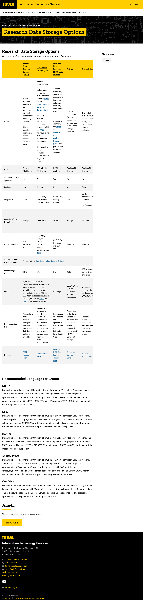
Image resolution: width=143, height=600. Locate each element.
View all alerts (12, 522)
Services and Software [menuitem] (12, 12)
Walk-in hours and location (15, 559)
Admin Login (11, 587)
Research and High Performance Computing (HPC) (25, 25)
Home (4, 25)
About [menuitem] (81, 12)
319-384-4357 (10, 562)
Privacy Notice (6, 598)
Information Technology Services (40, 4)
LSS (24, 302)
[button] (134, 4)
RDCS (42, 130)
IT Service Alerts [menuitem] (44, 12)
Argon (46, 99)
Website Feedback (11, 572)
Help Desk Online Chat (13, 569)
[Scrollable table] (47, 212)
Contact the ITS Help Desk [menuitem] (65, 12)
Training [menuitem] (29, 12)
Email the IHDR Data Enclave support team (57, 355)
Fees (107, 60)
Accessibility (40, 598)
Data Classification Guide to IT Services (51, 261)
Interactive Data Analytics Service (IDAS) (43, 107)
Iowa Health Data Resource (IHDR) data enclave (58, 69)
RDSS (41, 299)
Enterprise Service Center (71, 355)
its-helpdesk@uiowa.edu (14, 566)
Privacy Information (11, 575)
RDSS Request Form (26, 355)
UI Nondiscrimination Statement (24, 598)
